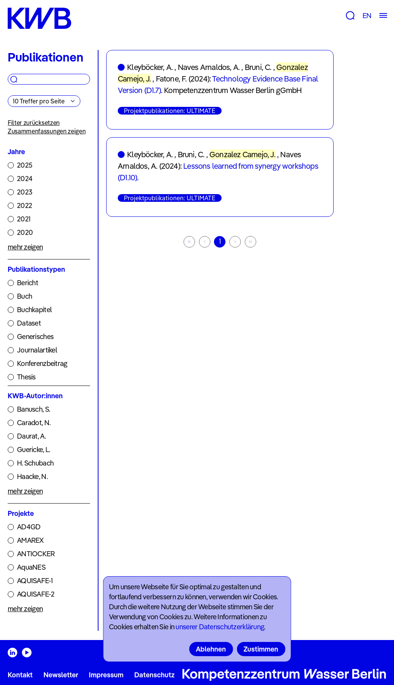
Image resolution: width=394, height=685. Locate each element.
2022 (24, 205)
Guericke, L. (33, 449)
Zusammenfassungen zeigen (46, 131)
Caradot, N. (33, 422)
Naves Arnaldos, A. (209, 67)
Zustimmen (261, 649)
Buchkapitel (34, 309)
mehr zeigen (25, 247)
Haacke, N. (32, 476)
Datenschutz (154, 674)
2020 (25, 232)
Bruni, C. (258, 67)
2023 (24, 192)
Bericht (27, 282)
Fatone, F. (171, 78)
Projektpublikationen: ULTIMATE (169, 111)
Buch (24, 296)
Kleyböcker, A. (150, 67)
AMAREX (30, 540)
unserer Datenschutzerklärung (219, 626)
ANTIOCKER (36, 553)
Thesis (26, 376)
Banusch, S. (33, 409)
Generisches (35, 336)
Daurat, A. (31, 436)
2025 (24, 165)
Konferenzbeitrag (42, 363)
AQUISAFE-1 (35, 580)
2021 (23, 218)
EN (366, 15)
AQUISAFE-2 (35, 594)
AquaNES (31, 567)
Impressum (106, 674)
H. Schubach (35, 463)
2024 (24, 178)
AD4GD (28, 526)
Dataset (29, 323)
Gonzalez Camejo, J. (242, 154)
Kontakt (20, 674)
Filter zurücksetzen (34, 122)
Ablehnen (211, 649)
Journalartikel (37, 350)
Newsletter (60, 674)
